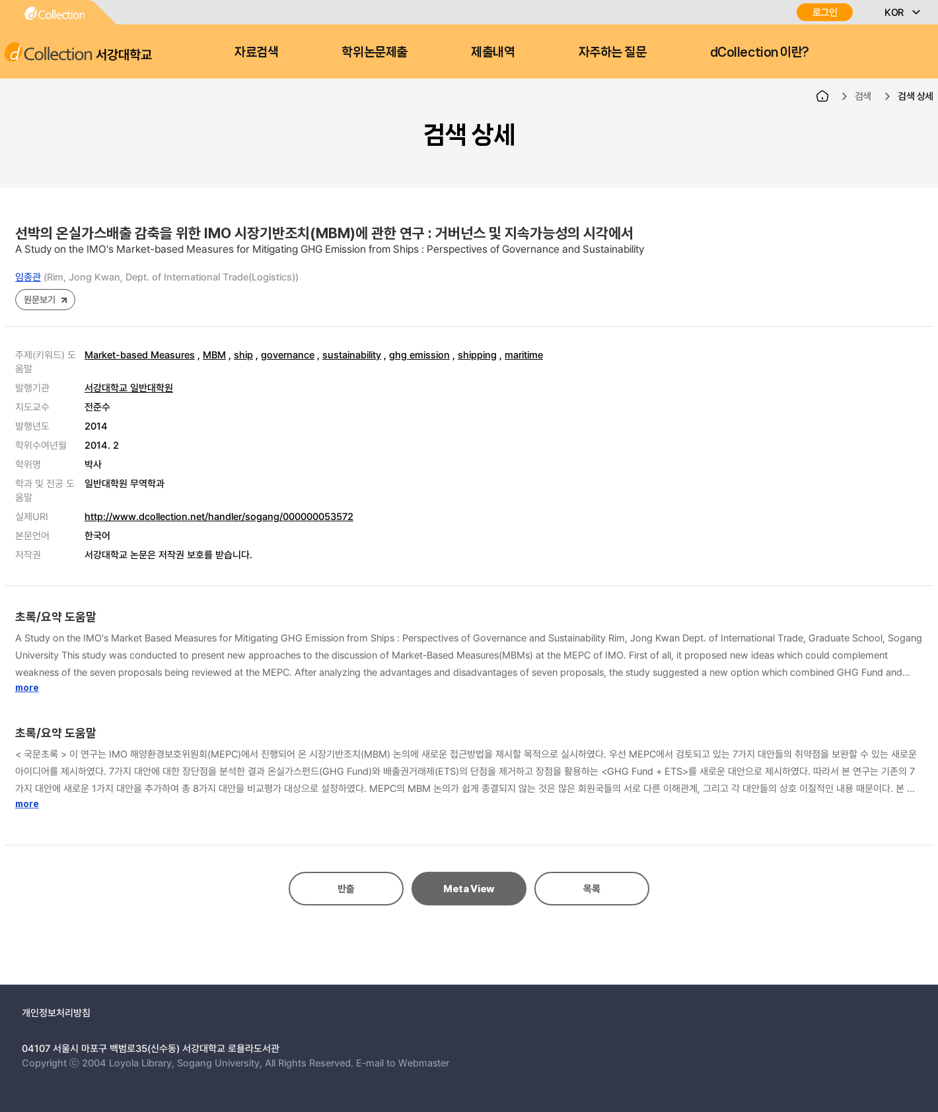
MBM (214, 354)
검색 (863, 95)
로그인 (825, 12)
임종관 (28, 276)
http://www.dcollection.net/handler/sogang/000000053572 (219, 516)
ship (243, 354)
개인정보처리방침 (56, 1012)
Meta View (469, 889)
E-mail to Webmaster (402, 1062)
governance (287, 354)
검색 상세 (915, 95)
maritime (524, 354)
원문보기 (39, 299)
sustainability (351, 354)
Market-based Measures (140, 354)
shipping (477, 354)
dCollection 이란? (759, 52)
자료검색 (256, 52)
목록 (591, 889)
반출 (346, 889)
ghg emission (419, 354)
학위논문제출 (374, 52)
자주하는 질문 (613, 52)
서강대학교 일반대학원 (129, 387)
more (27, 687)
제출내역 (493, 52)
